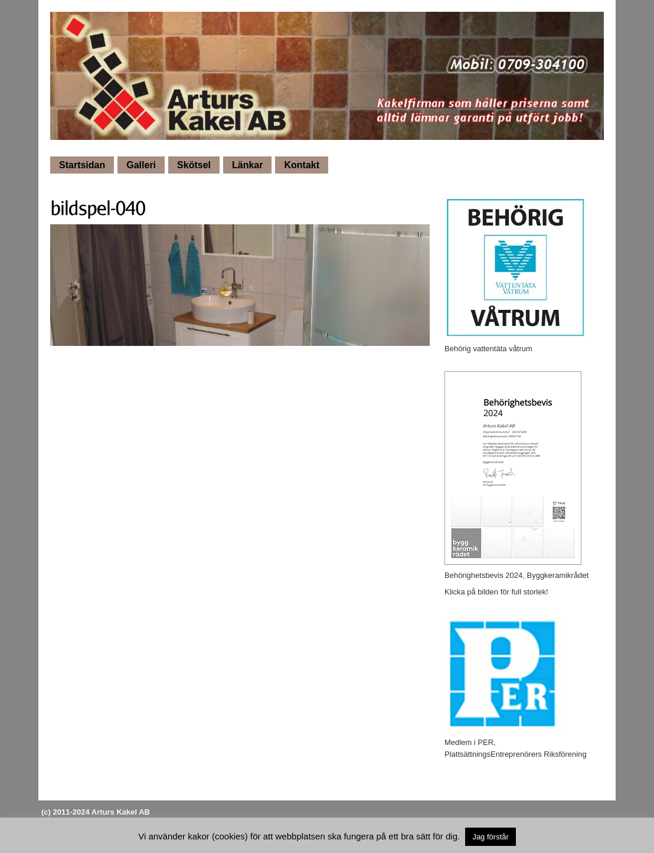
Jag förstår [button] (490, 836)
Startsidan (82, 165)
